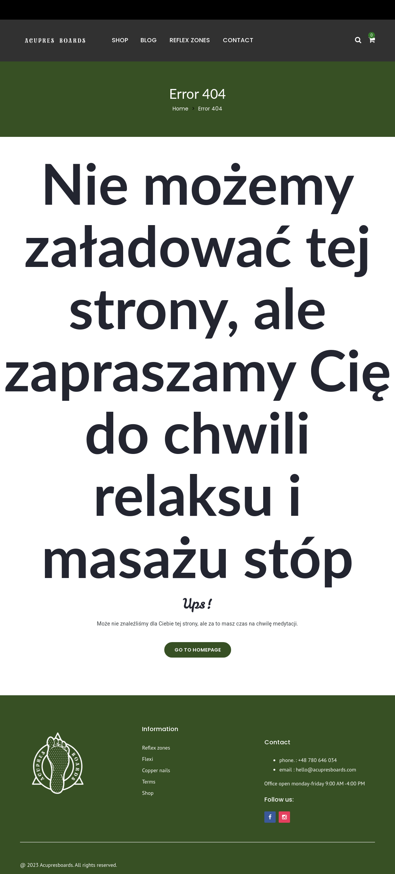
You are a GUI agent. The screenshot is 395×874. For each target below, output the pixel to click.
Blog (148, 40)
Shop (120, 40)
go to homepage (197, 649)
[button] (372, 40)
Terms (148, 781)
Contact (238, 40)
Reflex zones (190, 40)
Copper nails (156, 770)
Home (180, 108)
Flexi (147, 759)
